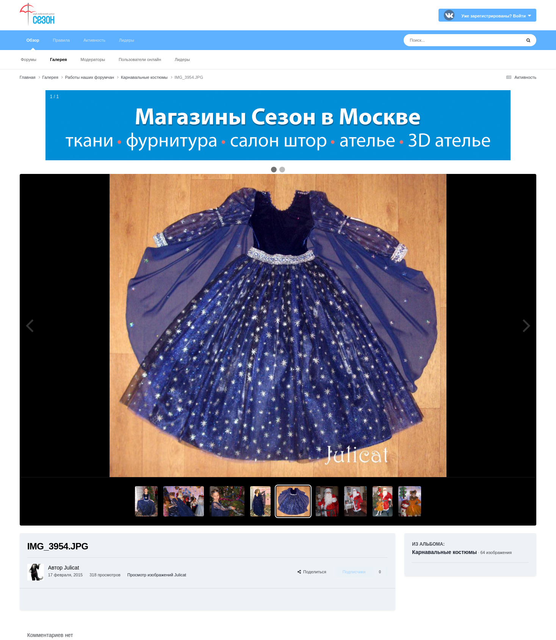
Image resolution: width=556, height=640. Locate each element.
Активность (94, 40)
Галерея (58, 59)
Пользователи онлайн (140, 59)
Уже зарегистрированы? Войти (496, 16)
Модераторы (92, 59)
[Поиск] (448, 40)
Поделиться (312, 572)
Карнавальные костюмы (444, 552)
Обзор (33, 44)
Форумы (28, 59)
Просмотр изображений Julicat (156, 575)
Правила (61, 40)
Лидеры (182, 59)
